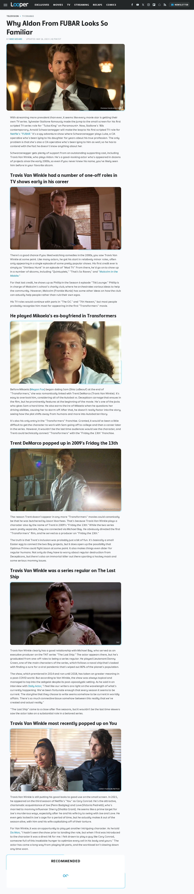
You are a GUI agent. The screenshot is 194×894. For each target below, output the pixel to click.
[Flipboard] (154, 5)
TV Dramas (28, 16)
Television (13, 16)
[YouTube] (137, 5)
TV (68, 4)
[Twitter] (143, 5)
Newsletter (179, 4)
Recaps (97, 4)
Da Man (15, 832)
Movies (58, 4)
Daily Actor (34, 686)
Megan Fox (37, 389)
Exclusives (42, 4)
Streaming (81, 4)
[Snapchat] (159, 5)
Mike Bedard (15, 39)
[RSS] (164, 5)
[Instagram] (148, 5)
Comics (111, 4)
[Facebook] (132, 5)
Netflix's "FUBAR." (21, 134)
